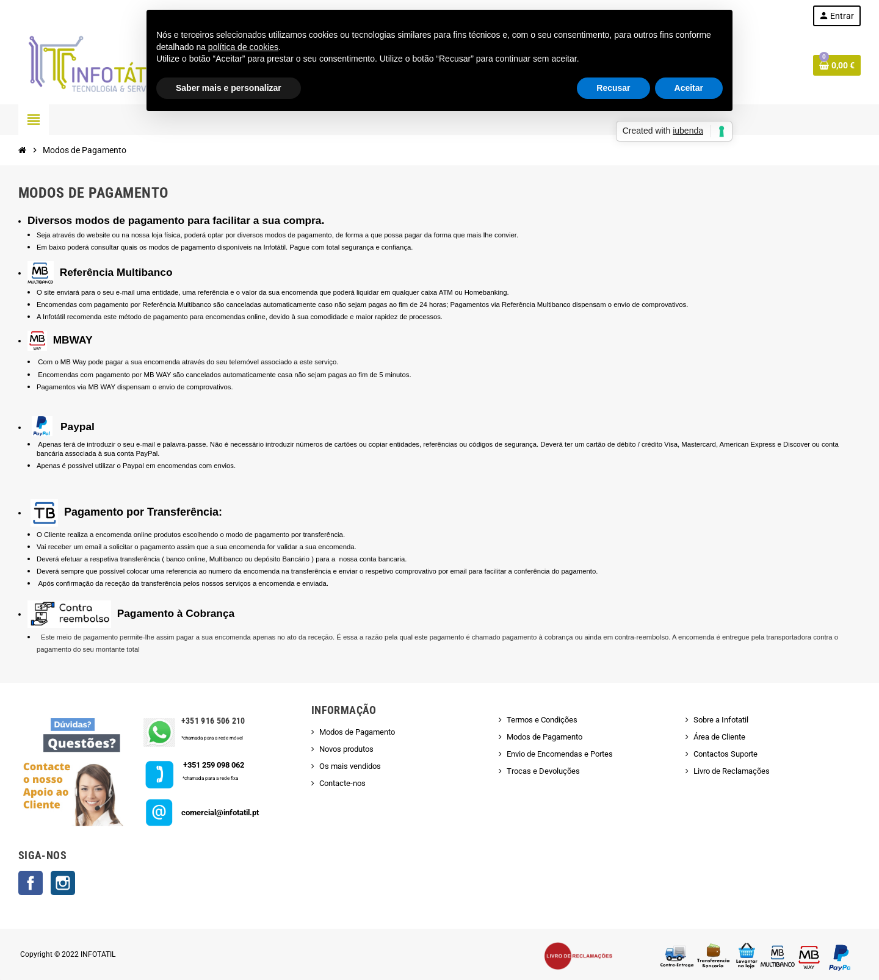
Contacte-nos (342, 783)
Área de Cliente (719, 736)
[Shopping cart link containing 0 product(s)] (837, 65)
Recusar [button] (613, 88)
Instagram (63, 883)
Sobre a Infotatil (720, 719)
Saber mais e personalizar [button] (228, 88)
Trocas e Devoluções (543, 771)
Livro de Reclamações (731, 771)
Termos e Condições (542, 719)
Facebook (30, 883)
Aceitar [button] (689, 88)
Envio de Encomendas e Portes (560, 753)
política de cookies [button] (243, 47)
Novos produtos (346, 749)
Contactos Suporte (725, 753)
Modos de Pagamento (357, 732)
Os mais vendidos (350, 766)
